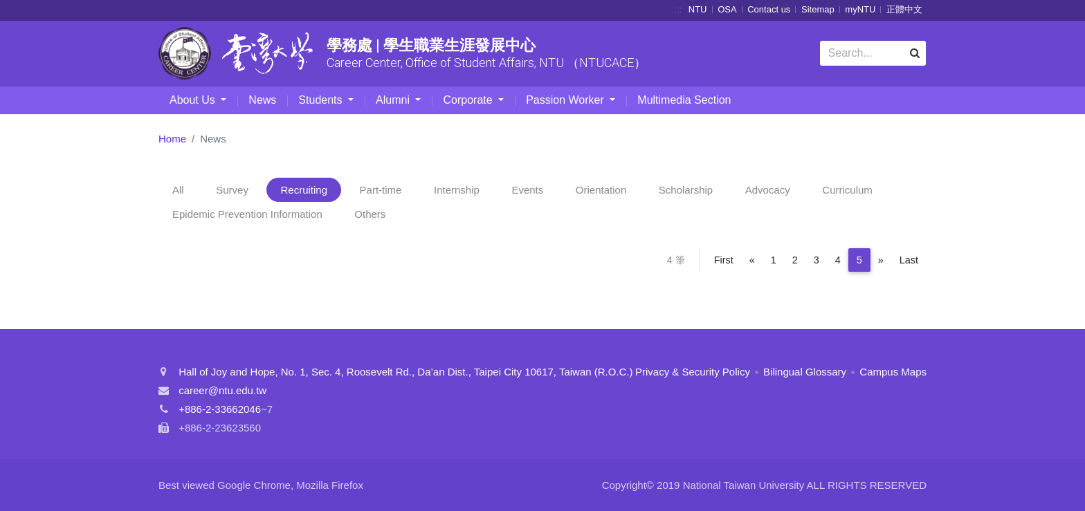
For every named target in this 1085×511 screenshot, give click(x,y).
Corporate (469, 100)
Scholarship (686, 190)
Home (172, 139)
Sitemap (818, 9)
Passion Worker (566, 100)
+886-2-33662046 (220, 409)
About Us (194, 100)
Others (369, 214)
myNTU (860, 9)
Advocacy (767, 190)
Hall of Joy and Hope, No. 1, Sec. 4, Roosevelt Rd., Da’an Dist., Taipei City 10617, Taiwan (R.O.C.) (405, 372)
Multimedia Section (684, 100)
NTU (698, 9)
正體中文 (904, 9)
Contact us (768, 9)
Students (321, 100)
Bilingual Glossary (804, 372)
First (723, 260)
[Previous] (752, 260)
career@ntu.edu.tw (222, 390)
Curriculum (847, 190)
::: (678, 9)
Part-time (381, 190)
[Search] (873, 53)
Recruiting (303, 190)
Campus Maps (893, 372)
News (262, 100)
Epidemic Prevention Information (247, 214)
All (178, 190)
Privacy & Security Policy (692, 372)
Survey (232, 190)
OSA (727, 9)
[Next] (881, 260)
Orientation (601, 190)
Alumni (394, 100)
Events (527, 190)
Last (909, 260)
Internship (457, 190)
